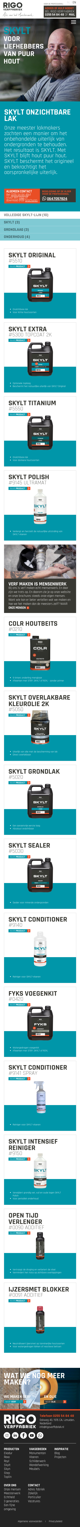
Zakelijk (33, 1493)
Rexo (7, 1457)
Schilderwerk (37, 1461)
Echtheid (9, 1497)
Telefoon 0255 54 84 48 (57, 1416)
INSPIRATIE (61, 1449)
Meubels (34, 1469)
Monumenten (37, 1453)
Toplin (7, 1477)
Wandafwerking (39, 1465)
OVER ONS (10, 1485)
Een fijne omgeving (10, 1507)
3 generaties (11, 1501)
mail (22, 198)
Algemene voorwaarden (30, 1521)
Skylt (7, 1465)
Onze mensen (12, 1489)
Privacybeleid (55, 1521)
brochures (31, 200)
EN (74, 2)
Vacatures (34, 1501)
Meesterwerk (12, 1493)
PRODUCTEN (11, 1449)
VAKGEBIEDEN (37, 1449)
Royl (6, 1461)
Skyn (7, 1469)
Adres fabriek (36, 1489)
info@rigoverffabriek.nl (52, 1427)
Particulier (34, 1497)
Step (7, 1473)
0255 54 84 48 (54, 15)
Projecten (60, 1457)
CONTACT (34, 1485)
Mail (72, 15)
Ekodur (8, 1453)
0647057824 (54, 198)
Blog (57, 1453)
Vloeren (34, 1457)
